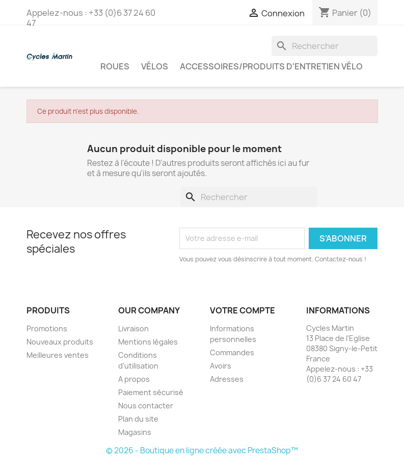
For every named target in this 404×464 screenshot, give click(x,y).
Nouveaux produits (59, 342)
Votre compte (242, 310)
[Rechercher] (325, 46)
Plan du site (138, 419)
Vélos (154, 66)
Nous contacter (145, 405)
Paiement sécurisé (150, 392)
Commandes (232, 352)
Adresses (227, 379)
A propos (134, 379)
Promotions (46, 328)
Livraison (133, 328)
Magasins (134, 432)
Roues (114, 66)
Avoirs (220, 366)
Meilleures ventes (57, 355)
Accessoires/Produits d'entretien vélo (271, 66)
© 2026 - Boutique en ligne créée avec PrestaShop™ (202, 450)
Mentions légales (148, 342)
